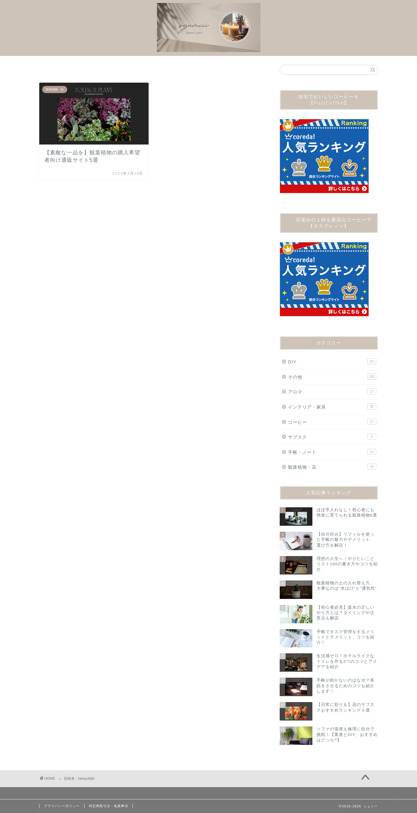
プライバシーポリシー (62, 806)
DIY (332, 361)
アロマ (332, 391)
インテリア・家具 (332, 406)
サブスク (332, 437)
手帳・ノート (332, 452)
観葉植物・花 (332, 467)
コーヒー (332, 422)
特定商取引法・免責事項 (108, 806)
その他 (332, 376)
